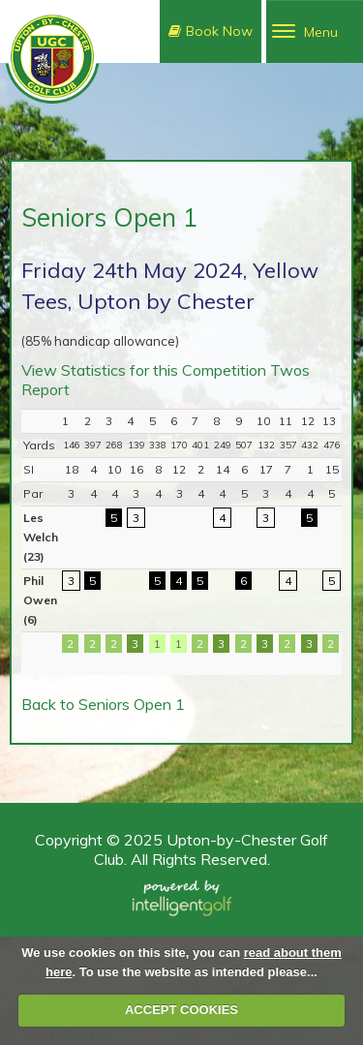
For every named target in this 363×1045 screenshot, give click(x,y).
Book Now (210, 31)
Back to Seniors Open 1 (103, 704)
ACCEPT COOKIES (181, 1009)
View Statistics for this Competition (143, 370)
